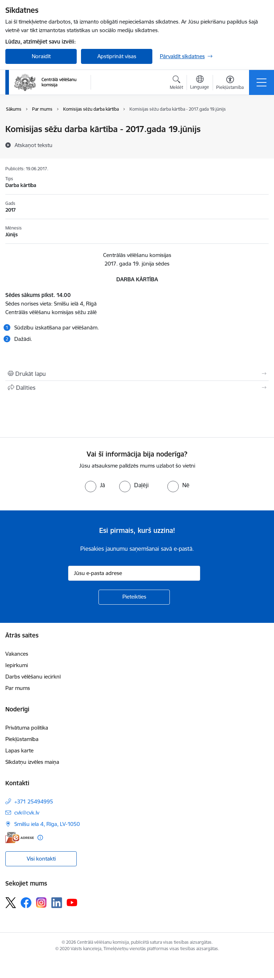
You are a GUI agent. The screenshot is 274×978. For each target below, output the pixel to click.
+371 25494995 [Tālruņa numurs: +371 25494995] (33, 801)
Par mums (17, 688)
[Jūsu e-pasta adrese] (134, 573)
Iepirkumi (16, 665)
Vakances (16, 653)
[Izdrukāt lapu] (137, 373)
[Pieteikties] (134, 597)
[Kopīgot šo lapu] (137, 387)
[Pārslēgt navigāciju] (261, 82)
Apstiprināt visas (116, 56)
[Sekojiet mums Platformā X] (10, 902)
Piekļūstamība (22, 739)
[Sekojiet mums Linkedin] (56, 902)
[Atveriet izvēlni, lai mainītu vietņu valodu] (200, 83)
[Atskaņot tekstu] (33, 145)
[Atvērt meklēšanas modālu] (176, 83)
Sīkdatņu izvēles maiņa (32, 761)
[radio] (95, 485)
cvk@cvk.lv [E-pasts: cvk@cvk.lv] (26, 812)
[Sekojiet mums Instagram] (41, 902)
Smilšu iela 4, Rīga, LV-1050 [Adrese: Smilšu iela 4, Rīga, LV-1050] (47, 824)
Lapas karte (19, 750)
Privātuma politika (26, 727)
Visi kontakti (41, 858)
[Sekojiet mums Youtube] (72, 902)
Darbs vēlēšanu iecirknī (33, 676)
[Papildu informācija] (40, 837)
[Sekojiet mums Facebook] (26, 902)
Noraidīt (41, 56)
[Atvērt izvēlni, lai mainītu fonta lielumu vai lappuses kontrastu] (230, 83)
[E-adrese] (19, 837)
